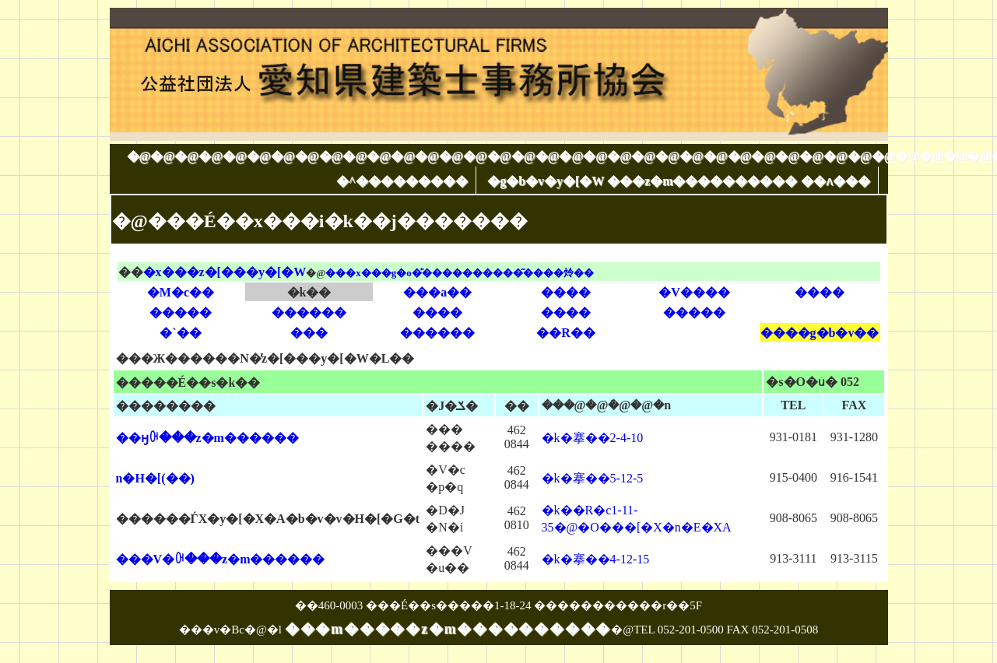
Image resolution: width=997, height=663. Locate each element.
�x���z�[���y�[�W (225, 272)
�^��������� (402, 181)
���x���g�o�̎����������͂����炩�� (459, 273)
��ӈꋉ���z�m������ (207, 437)
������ (309, 312)
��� (309, 332)
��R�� (565, 332)
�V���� (694, 292)
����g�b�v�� (819, 332)
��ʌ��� (835, 181)
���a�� (437, 292)
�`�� (180, 332)
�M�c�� (180, 292)
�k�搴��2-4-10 (593, 437)
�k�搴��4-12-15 (596, 559)
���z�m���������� (702, 181)
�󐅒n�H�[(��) (155, 478)
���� (566, 292)
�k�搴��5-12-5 (593, 478)
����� (180, 312)
